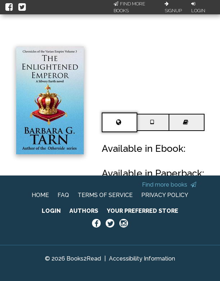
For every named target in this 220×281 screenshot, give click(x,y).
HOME (40, 195)
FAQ (63, 195)
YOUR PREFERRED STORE (142, 210)
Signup (173, 7)
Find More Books (129, 7)
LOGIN (51, 210)
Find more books (169, 184)
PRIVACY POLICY (164, 195)
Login (198, 7)
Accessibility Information (142, 258)
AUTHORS (83, 210)
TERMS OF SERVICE (105, 195)
